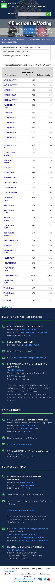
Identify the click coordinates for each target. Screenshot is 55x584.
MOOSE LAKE (9, 205)
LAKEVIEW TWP (10, 193)
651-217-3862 (31, 344)
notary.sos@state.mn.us (35, 540)
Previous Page (49, 39)
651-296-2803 (27, 482)
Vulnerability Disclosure (23, 581)
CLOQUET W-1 (10, 117)
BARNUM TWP (10, 95)
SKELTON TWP (10, 263)
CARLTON (8, 112)
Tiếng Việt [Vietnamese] (47, 29)
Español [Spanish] (12, 29)
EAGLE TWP (9, 173)
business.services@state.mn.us (30, 528)
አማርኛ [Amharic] (29, 35)
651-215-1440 (27, 329)
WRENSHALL (9, 288)
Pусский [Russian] (14, 32)
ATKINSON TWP (11, 80)
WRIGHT (7, 300)
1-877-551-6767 (29, 485)
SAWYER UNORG (11, 240)
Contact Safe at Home (19, 444)
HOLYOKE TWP (10, 178)
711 (28, 335)
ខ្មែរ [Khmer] (21, 35)
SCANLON (8, 245)
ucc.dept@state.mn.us (31, 537)
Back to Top (7, 307)
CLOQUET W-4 (10, 132)
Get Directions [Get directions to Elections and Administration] (15, 370)
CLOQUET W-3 (10, 127)
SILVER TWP (9, 258)
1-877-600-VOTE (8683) (34, 332)
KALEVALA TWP (10, 183)
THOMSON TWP (11, 275)
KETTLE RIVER (10, 188)
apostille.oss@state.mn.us (22, 534)
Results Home (35, 39)
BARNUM (7, 90)
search (12, 13)
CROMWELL (9, 168)
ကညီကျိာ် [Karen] (40, 35)
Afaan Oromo (47, 32)
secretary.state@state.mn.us (29, 357)
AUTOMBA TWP (11, 85)
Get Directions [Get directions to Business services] (15, 550)
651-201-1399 (27, 425)
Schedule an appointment (21, 510)
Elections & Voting (29, 23)
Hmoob (23, 29)
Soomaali (34, 29)
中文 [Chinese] (23, 32)
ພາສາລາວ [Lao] (33, 32)
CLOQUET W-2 (10, 122)
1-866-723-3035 (29, 428)
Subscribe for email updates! (26, 579)
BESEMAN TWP (10, 100)
